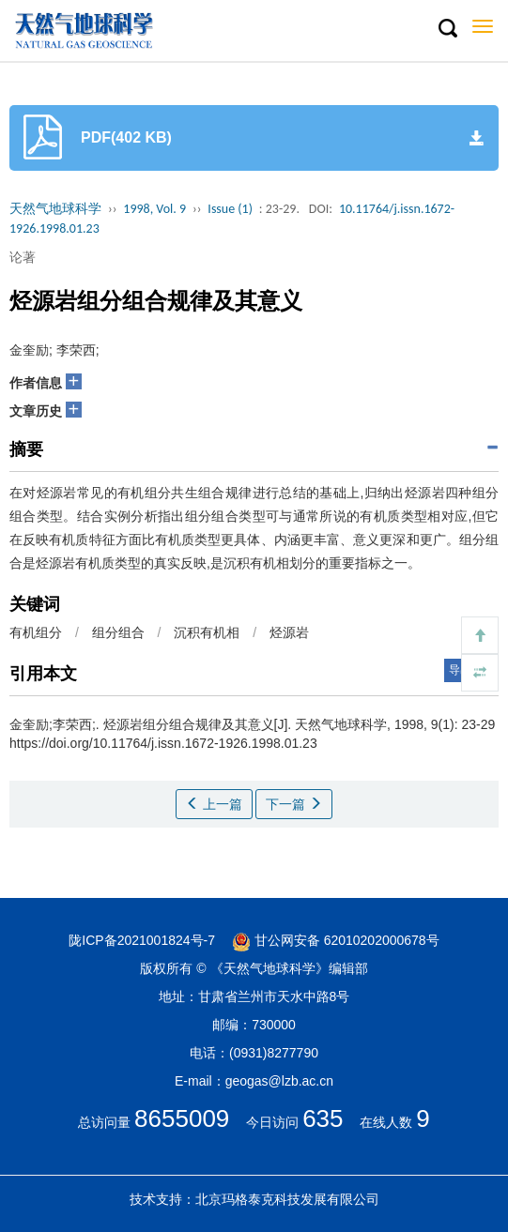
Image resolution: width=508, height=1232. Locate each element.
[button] (447, 29)
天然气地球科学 (55, 209)
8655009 (181, 1118)
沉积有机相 (206, 632)
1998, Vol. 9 (154, 209)
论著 (22, 257)
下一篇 (294, 804)
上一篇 (214, 804)
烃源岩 (289, 632)
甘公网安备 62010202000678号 (335, 940)
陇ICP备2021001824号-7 (142, 940)
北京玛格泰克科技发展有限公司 (287, 1199)
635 (322, 1118)
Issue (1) (230, 209)
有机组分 (35, 632)
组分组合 (118, 632)
